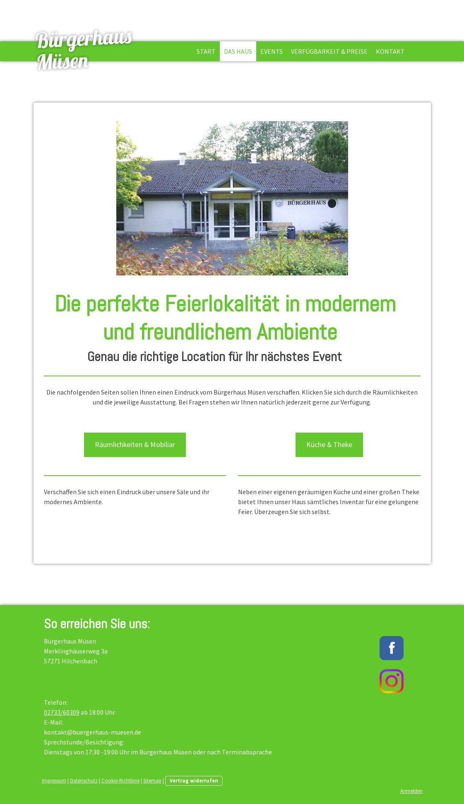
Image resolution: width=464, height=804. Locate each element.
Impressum (54, 780)
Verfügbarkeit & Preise (329, 51)
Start (206, 51)
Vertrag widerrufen (194, 780)
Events (271, 51)
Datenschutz (84, 780)
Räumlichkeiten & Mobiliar (135, 444)
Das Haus (238, 51)
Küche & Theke (329, 444)
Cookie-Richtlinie (120, 780)
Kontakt (390, 51)
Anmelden (411, 790)
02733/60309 (61, 712)
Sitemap (152, 780)
